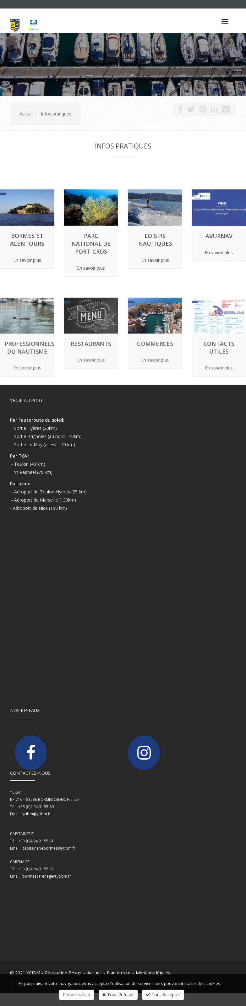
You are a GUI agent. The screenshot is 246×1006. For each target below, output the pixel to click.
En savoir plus (27, 260)
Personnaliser (76, 995)
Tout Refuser (118, 995)
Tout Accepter (163, 995)
